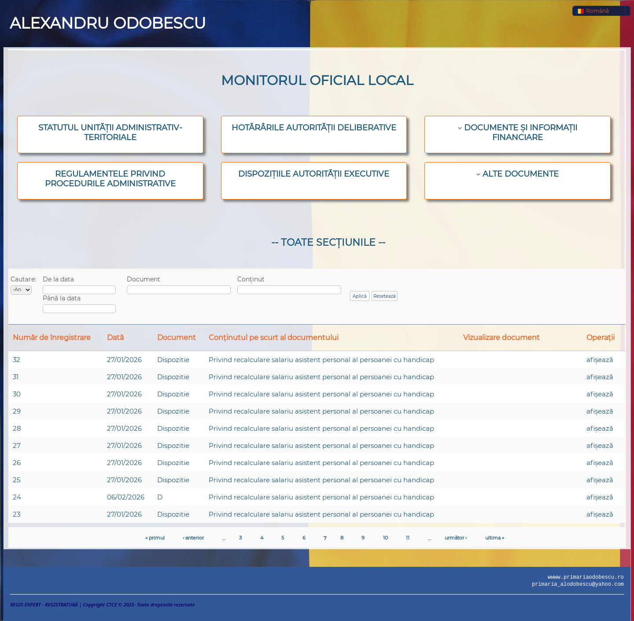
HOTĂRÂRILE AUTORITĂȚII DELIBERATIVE (314, 128)
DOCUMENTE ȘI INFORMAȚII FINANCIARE (520, 132)
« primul (155, 538)
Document (143, 279)
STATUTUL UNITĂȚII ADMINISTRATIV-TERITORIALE (110, 132)
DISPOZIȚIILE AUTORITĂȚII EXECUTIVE (313, 174)
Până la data (62, 298)
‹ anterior (193, 538)
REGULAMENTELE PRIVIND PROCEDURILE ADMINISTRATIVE (110, 179)
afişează (599, 359)
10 (385, 538)
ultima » (494, 538)
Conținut (251, 279)
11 (407, 538)
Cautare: (23, 279)
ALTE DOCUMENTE (521, 174)
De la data (58, 279)
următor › (456, 538)
